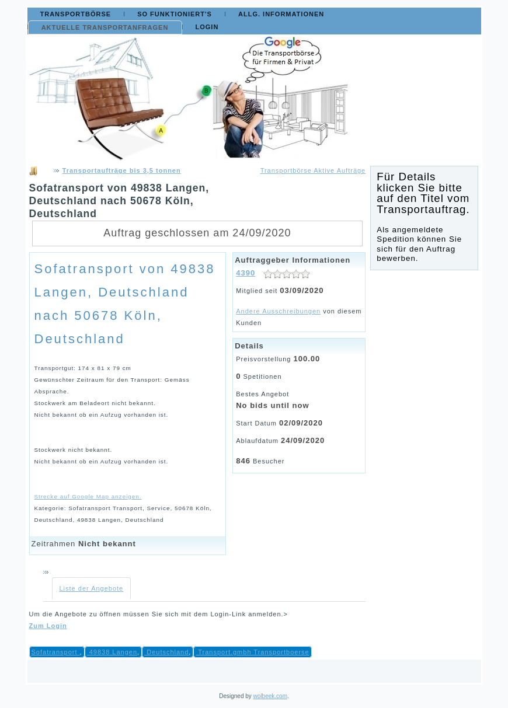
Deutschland (166, 651)
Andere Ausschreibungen (278, 311)
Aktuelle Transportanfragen (105, 27)
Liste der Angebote (92, 588)
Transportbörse (76, 14)
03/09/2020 (301, 290)
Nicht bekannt (107, 543)
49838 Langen (112, 651)
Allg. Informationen (281, 14)
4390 (245, 272)
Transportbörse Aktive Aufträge (313, 170)
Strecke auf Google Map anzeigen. (88, 496)
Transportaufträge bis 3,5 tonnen (121, 170)
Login (207, 26)
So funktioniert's (174, 14)
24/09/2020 (303, 440)
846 (243, 460)
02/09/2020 (301, 422)
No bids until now (272, 405)
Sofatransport (56, 651)
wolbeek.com (270, 696)
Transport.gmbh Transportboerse (252, 651)
